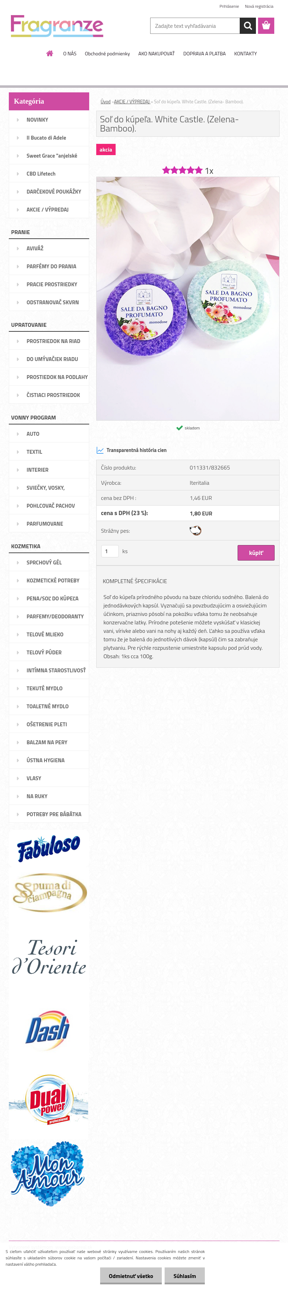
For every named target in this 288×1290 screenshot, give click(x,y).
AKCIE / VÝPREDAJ (132, 101)
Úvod (106, 101)
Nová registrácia (259, 6)
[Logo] (57, 26)
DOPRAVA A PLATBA (204, 53)
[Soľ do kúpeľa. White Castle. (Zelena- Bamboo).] (188, 180)
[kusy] (110, 551)
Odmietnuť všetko (131, 1276)
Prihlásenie (229, 6)
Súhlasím (184, 1276)
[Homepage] (50, 53)
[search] (248, 26)
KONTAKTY (245, 53)
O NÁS (69, 53)
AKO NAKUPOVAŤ (157, 53)
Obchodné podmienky (107, 53)
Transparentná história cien (131, 450)
